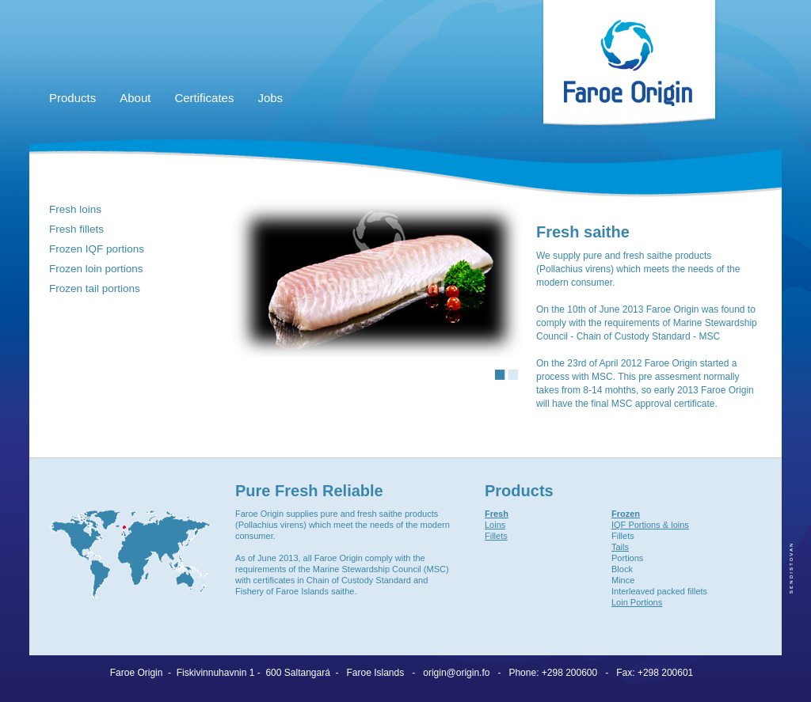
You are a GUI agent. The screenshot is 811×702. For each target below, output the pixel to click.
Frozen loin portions (96, 269)
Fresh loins (75, 209)
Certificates (204, 97)
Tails (620, 547)
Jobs (270, 97)
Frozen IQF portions (96, 249)
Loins (495, 524)
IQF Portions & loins (650, 524)
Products (72, 97)
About (135, 97)
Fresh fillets (76, 229)
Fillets (496, 536)
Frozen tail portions (94, 288)
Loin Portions (636, 602)
